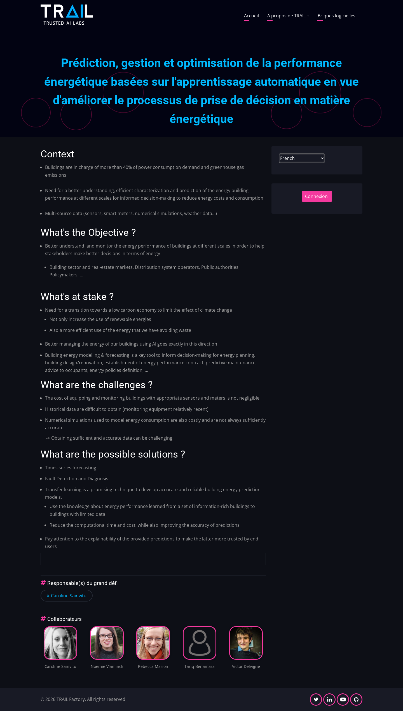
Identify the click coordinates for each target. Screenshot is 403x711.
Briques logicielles (336, 16)
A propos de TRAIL (288, 16)
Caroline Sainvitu (68, 596)
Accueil (251, 16)
